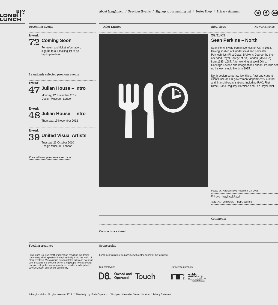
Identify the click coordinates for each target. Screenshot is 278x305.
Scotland (247, 201)
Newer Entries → (266, 27)
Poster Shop (204, 12)
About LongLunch (111, 12)
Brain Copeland (99, 294)
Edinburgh (228, 201)
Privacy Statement (162, 294)
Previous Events (139, 12)
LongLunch (12, 15)
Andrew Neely (230, 190)
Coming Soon (57, 40)
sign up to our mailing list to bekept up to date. (60, 52)
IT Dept (238, 201)
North (236, 68)
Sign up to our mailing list (173, 12)
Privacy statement (229, 12)
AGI (219, 201)
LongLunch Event (231, 196)
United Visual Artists (64, 135)
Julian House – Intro (64, 88)
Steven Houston (141, 294)
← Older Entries (110, 27)
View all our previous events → (50, 157)
